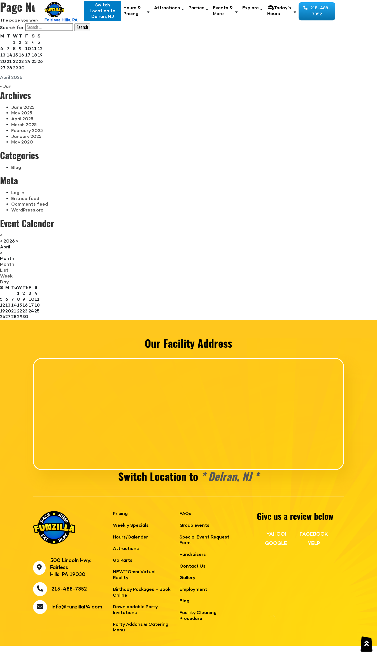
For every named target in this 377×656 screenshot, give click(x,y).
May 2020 (22, 142)
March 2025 (24, 125)
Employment (193, 590)
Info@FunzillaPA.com (77, 607)
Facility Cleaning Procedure (198, 616)
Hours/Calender (130, 537)
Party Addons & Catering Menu (140, 628)
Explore (250, 8)
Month (7, 259)
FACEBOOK (314, 534)
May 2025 (21, 113)
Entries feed (25, 199)
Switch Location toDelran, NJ (102, 11)
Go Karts (122, 561)
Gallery (188, 578)
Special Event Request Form (204, 540)
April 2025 (22, 119)
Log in (17, 193)
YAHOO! (276, 534)
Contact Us (193, 567)
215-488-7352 (317, 11)
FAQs (185, 514)
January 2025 (26, 137)
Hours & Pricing (132, 11)
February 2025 (27, 131)
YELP (314, 543)
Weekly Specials (131, 526)
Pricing (120, 514)
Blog (16, 168)
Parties (196, 8)
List (4, 270)
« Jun (5, 87)
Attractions (167, 8)
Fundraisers (193, 555)
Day (4, 282)
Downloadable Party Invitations (135, 610)
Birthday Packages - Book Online (142, 593)
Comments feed (29, 204)
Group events (195, 526)
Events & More (223, 11)
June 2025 (22, 108)
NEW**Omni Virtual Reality (134, 575)
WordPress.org (27, 210)
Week (6, 276)
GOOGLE (276, 543)
